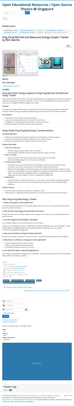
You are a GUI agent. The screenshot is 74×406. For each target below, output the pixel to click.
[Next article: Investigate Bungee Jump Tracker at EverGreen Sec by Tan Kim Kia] (47, 290)
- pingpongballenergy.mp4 (10, 86)
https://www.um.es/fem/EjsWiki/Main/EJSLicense (18, 399)
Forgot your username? (9, 320)
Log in (6, 316)
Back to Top (68, 395)
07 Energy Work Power (17, 268)
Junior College (30, 280)
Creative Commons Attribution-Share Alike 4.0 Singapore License (38, 395)
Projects (6, 390)
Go (27, 13)
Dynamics (6, 280)
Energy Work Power (17, 280)
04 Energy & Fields (21, 266)
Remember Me (9, 313)
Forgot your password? (9, 322)
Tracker (39, 280)
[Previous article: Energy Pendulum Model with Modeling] (17, 287)
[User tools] (69, 46)
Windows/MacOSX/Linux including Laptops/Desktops (19, 282)
